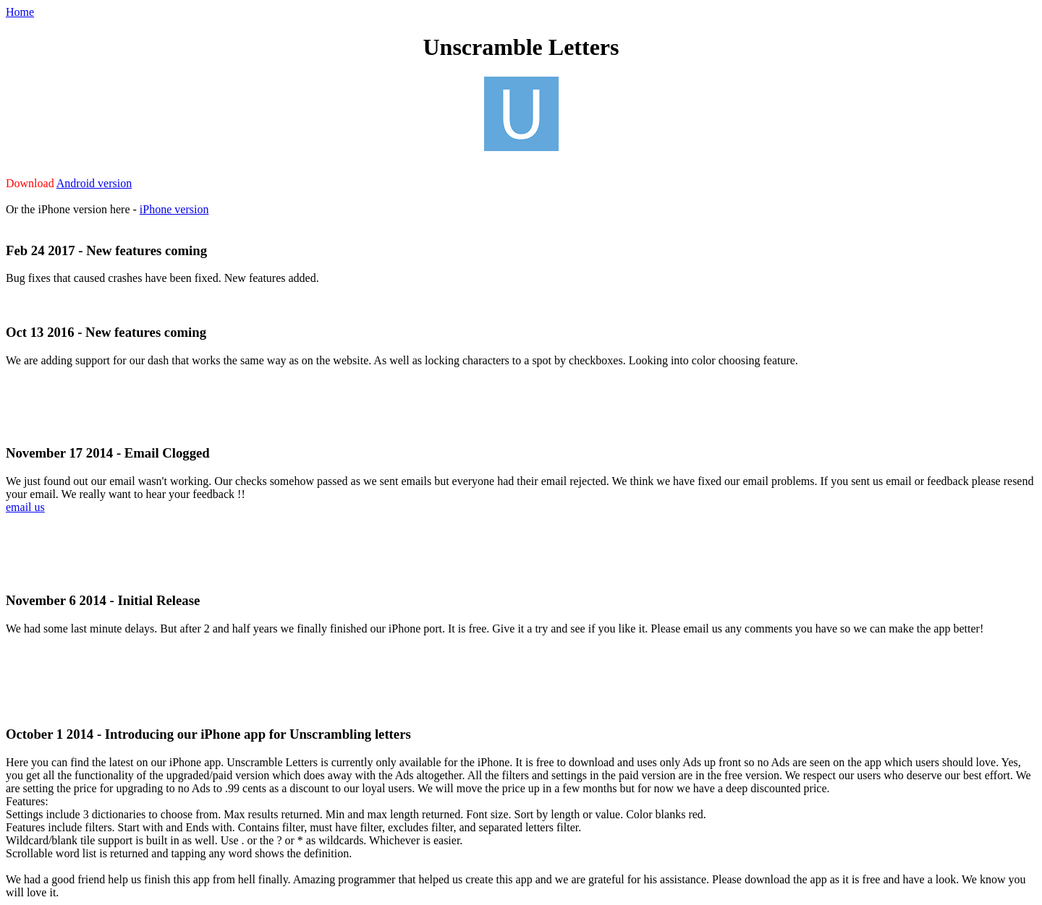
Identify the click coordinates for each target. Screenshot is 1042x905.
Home (20, 12)
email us (25, 507)
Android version (94, 183)
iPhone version (174, 209)
